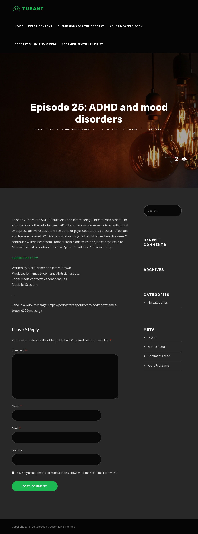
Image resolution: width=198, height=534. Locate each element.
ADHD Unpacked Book (125, 26)
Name (17, 406)
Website (17, 450)
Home (19, 26)
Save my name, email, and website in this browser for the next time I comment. (67, 473)
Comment (19, 350)
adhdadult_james (75, 129)
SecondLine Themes (62, 526)
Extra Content (40, 26)
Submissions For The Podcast (81, 26)
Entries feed (156, 347)
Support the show (25, 258)
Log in (152, 337)
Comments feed (159, 356)
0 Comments (156, 129)
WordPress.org (158, 365)
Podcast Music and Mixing (35, 44)
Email (16, 428)
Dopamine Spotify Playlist (82, 44)
